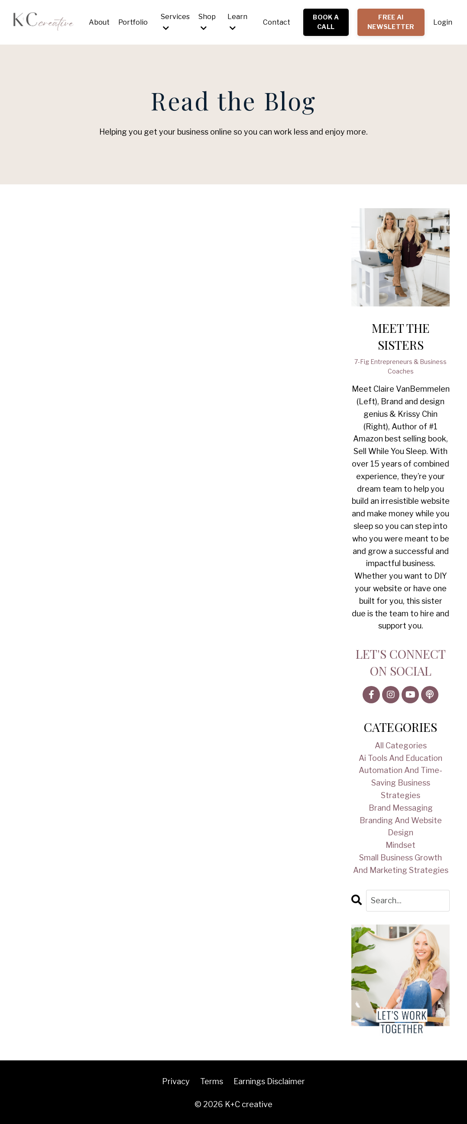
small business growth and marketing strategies (400, 864)
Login (442, 22)
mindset (400, 845)
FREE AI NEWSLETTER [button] (391, 22)
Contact (276, 22)
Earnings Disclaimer (269, 1081)
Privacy (176, 1081)
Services (175, 22)
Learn (237, 22)
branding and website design (401, 826)
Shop (207, 22)
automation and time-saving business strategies (400, 783)
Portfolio (133, 22)
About (99, 22)
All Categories (401, 745)
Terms (211, 1081)
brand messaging (401, 807)
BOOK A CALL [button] (326, 22)
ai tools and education (400, 758)
